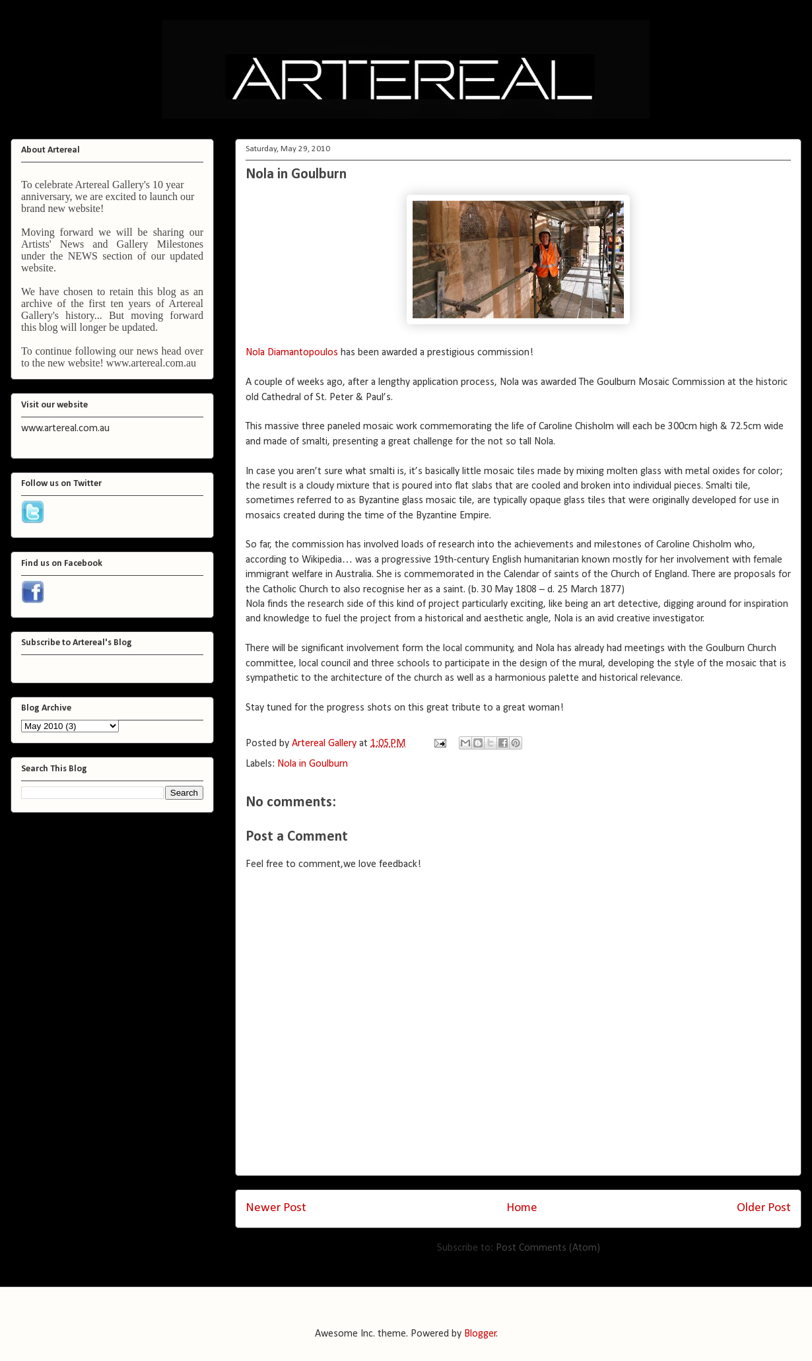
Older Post (764, 1208)
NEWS (83, 256)
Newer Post (276, 1208)
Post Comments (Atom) (548, 1248)
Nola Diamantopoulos (292, 352)
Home (521, 1208)
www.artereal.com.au (151, 362)
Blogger (480, 1334)
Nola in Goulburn (296, 174)
